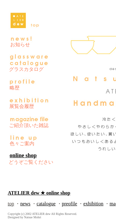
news (25, 203)
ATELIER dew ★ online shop (39, 192)
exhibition (93, 203)
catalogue (46, 203)
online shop (23, 155)
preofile (69, 203)
